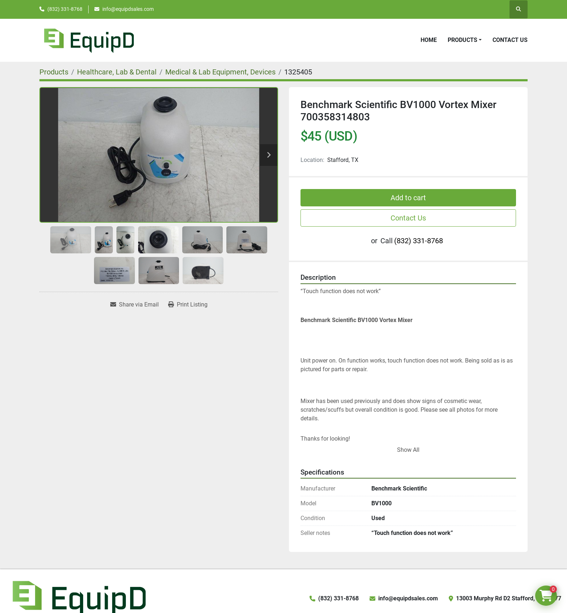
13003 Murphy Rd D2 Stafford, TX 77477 (508, 598)
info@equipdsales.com (128, 9)
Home (429, 40)
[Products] (53, 72)
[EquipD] (78, 598)
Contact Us (510, 40)
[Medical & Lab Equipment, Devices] (220, 72)
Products (462, 40)
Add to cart (408, 197)
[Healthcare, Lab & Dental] (117, 72)
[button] (465, 40)
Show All (408, 449)
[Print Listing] (187, 305)
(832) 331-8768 (64, 9)
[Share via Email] (134, 305)
